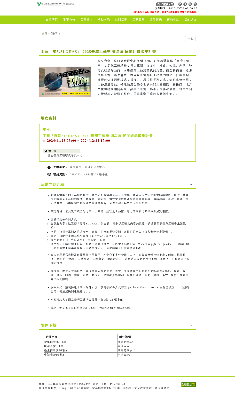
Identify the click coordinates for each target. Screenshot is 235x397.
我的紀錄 (190, 19)
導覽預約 (156, 19)
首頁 (44, 33)
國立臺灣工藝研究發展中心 (65, 155)
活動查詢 (104, 19)
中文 (190, 38)
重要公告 (69, 19)
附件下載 (48, 325)
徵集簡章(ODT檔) (56, 342)
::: (39, 33)
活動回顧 (138, 19)
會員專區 (52, 19)
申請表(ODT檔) (54, 346)
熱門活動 (121, 19)
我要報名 (86, 19)
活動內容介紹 (52, 184)
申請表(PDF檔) (54, 354)
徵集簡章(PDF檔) (55, 350)
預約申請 (173, 19)
